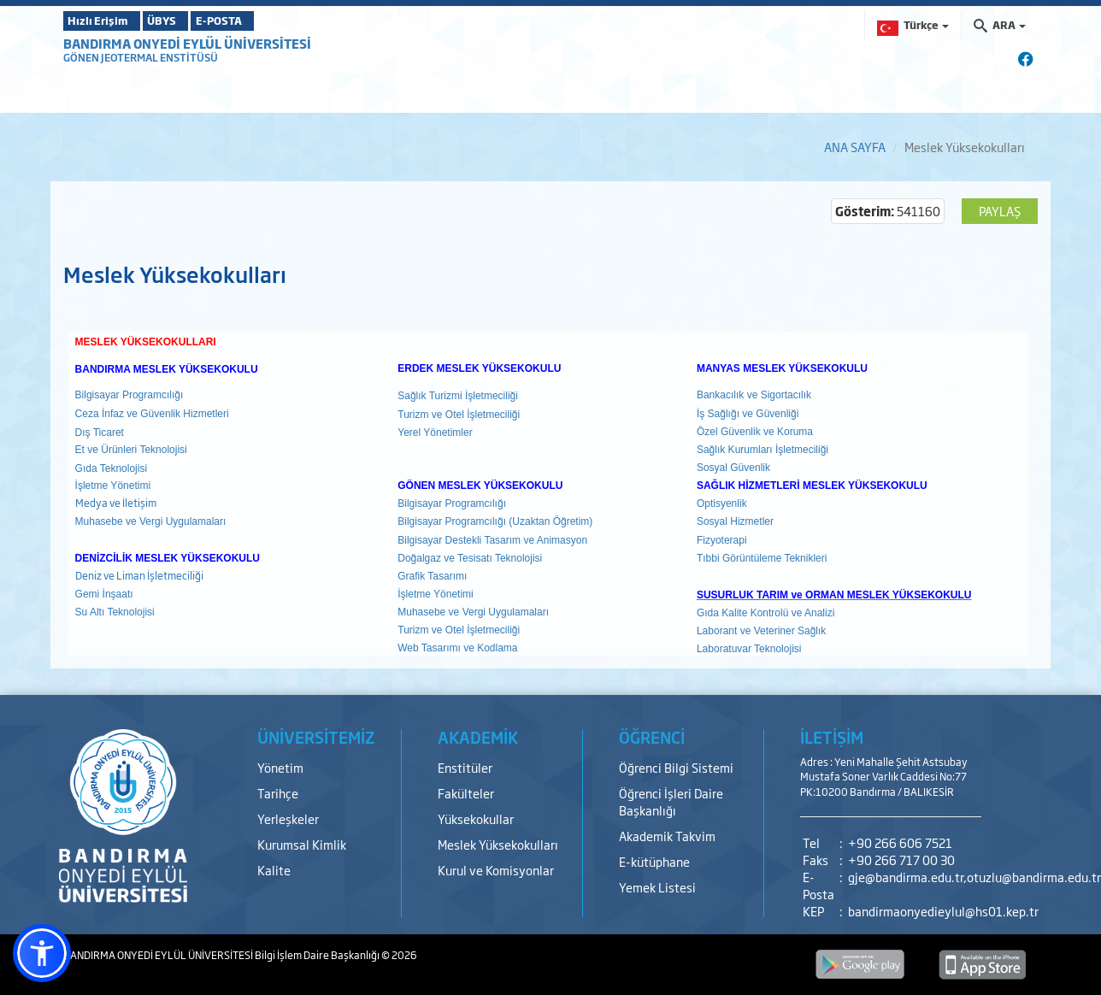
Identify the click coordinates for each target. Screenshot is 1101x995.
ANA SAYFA (855, 147)
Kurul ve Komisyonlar (496, 870)
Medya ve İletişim (115, 502)
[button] (42, 953)
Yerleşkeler (288, 818)
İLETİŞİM (831, 737)
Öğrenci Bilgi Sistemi (676, 767)
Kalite (274, 870)
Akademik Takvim (667, 836)
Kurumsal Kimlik (301, 844)
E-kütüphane (654, 861)
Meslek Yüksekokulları (498, 844)
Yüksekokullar (476, 818)
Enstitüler (465, 767)
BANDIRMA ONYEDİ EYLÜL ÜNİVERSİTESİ (187, 43)
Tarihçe (277, 793)
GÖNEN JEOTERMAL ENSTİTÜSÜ (140, 57)
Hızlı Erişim (105, 20)
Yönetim (280, 767)
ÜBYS (188, 20)
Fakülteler (466, 793)
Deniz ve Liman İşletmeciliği (139, 575)
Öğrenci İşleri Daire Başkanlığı (671, 801)
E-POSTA (268, 20)
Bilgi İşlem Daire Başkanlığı (318, 955)
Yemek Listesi (657, 887)
